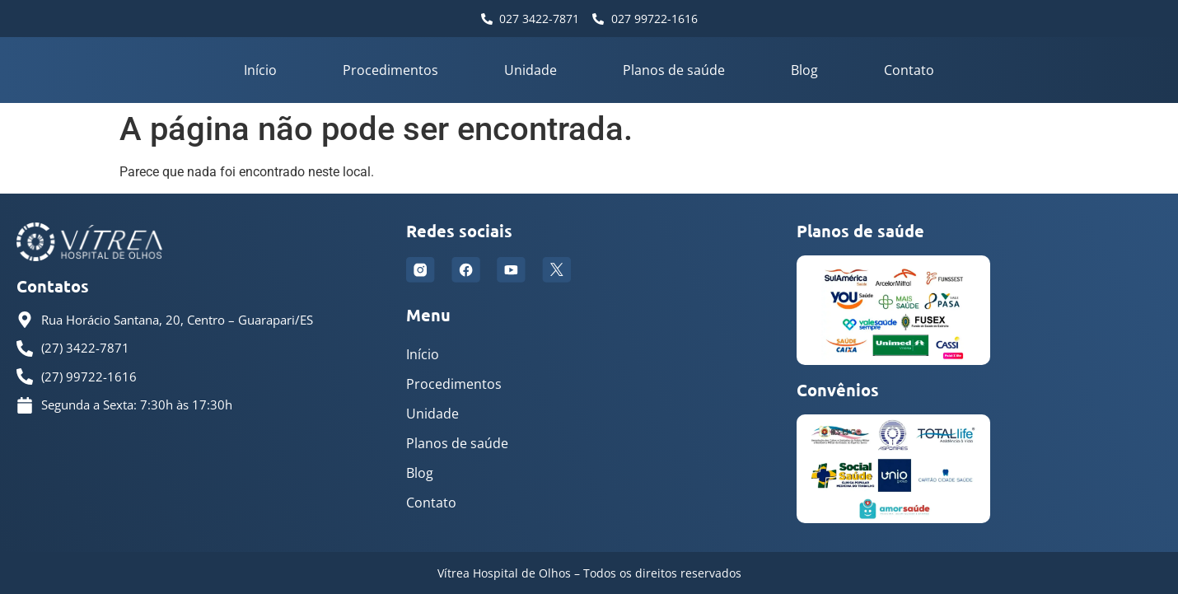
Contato (909, 70)
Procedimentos (390, 70)
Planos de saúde (674, 70)
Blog (804, 70)
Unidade (530, 70)
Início (260, 70)
